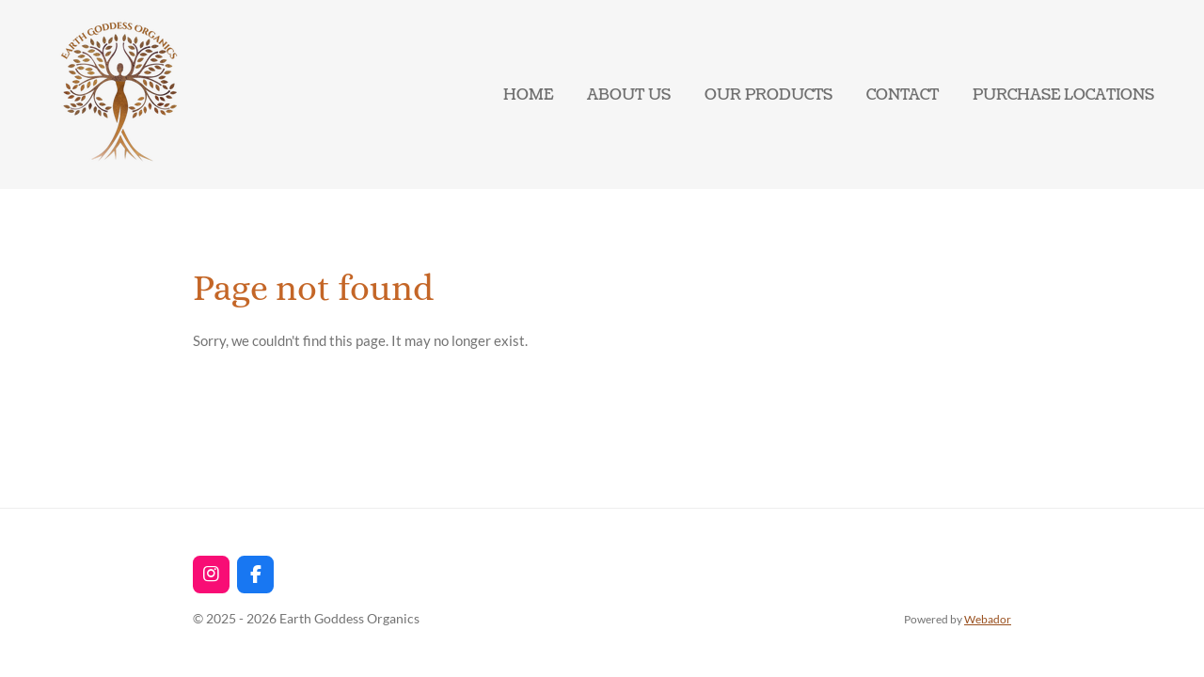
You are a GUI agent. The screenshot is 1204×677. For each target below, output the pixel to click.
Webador (987, 618)
